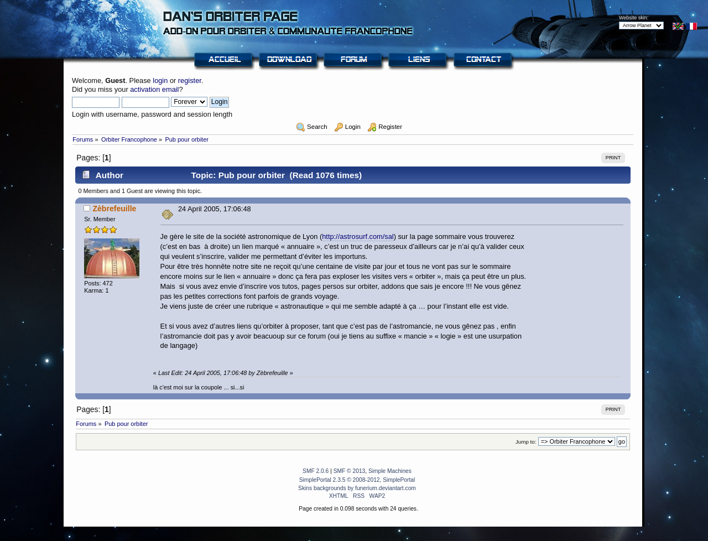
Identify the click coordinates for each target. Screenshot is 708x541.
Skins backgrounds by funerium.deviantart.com (357, 488)
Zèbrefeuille (114, 208)
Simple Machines (390, 471)
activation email (154, 89)
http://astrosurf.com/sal (357, 236)
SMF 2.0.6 (316, 471)
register (189, 80)
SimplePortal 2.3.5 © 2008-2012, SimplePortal (357, 480)
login (160, 80)
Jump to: (526, 442)
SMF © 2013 (350, 471)
